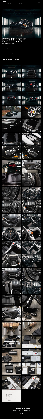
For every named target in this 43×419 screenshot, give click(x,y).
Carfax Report (5, 48)
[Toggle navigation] (39, 2)
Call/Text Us (5, 53)
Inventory (15, 410)
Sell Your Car (27, 410)
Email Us (12, 53)
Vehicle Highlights (10, 60)
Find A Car (20, 410)
